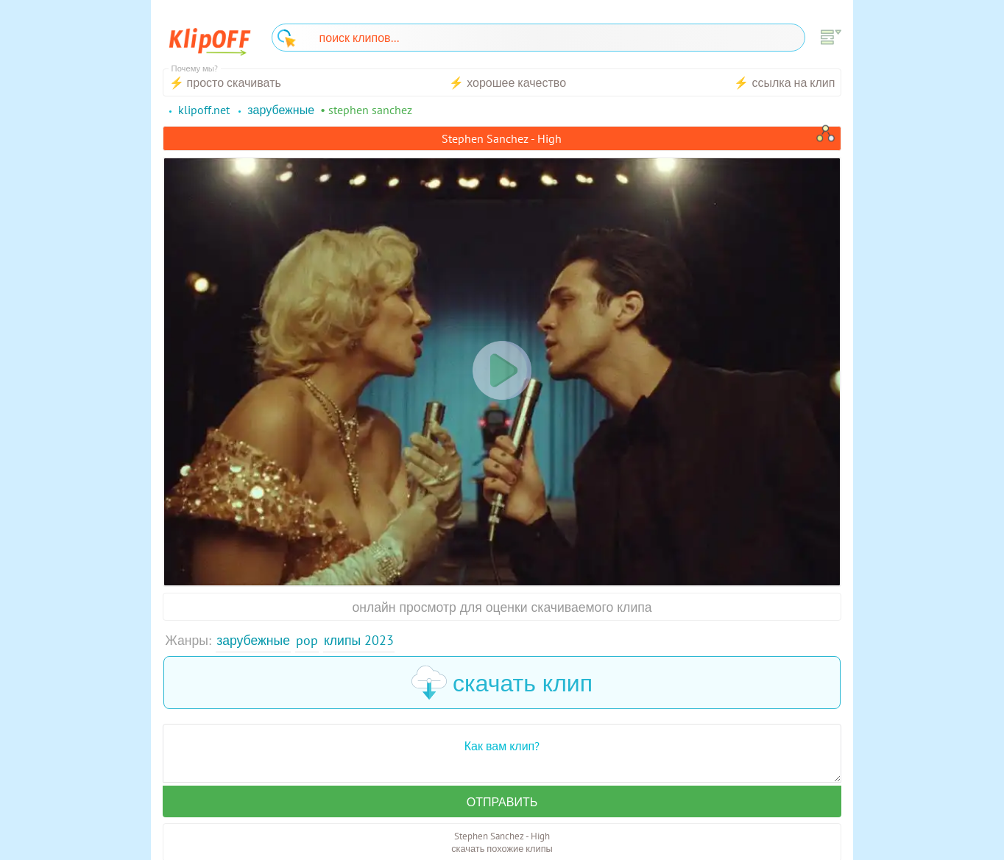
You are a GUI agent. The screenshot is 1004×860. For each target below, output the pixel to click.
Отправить (502, 801)
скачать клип (502, 682)
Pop (307, 640)
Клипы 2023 (359, 640)
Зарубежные (253, 640)
